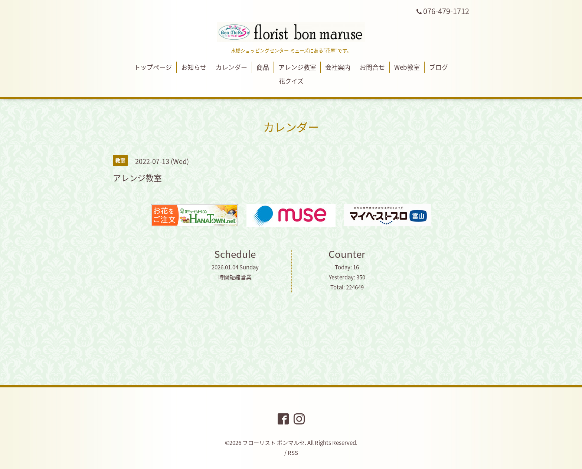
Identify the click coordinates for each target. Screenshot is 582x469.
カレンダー (231, 67)
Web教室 (407, 67)
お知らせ (193, 67)
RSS (293, 453)
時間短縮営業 (235, 277)
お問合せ (372, 67)
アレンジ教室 (297, 67)
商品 (262, 67)
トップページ (153, 67)
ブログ (438, 67)
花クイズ (291, 80)
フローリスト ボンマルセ (273, 443)
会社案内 (337, 67)
